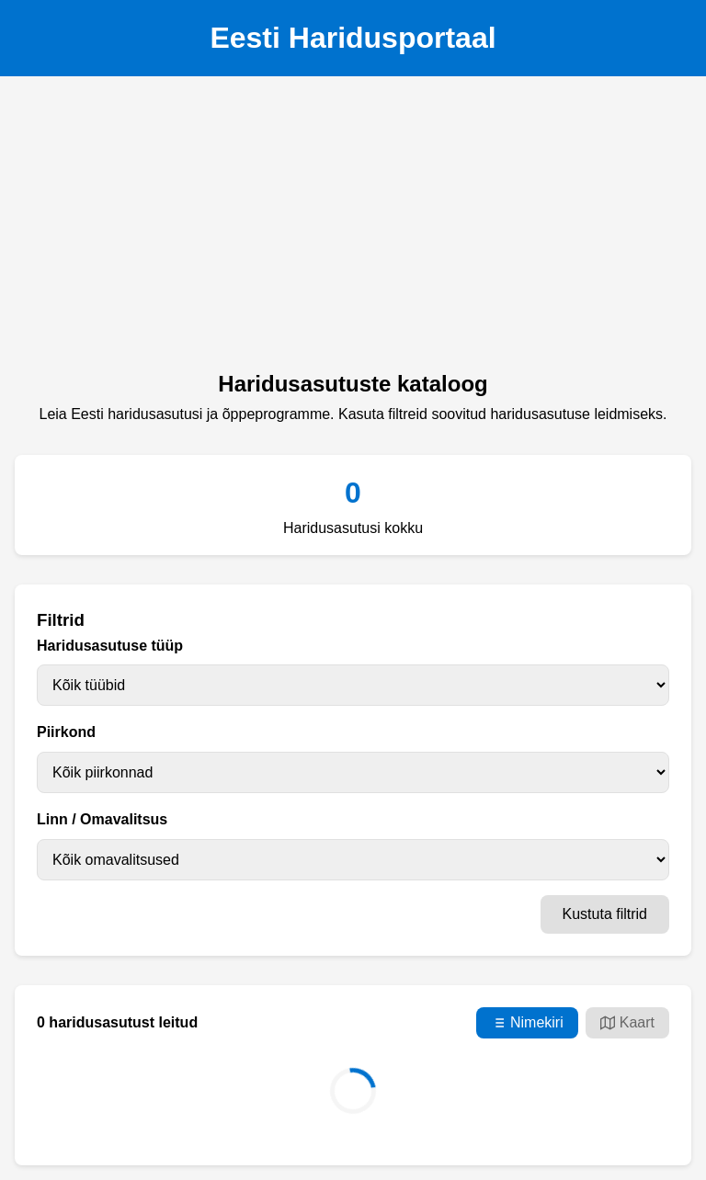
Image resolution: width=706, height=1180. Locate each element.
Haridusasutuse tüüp (110, 645)
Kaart (627, 1023)
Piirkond (66, 732)
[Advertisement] (353, 228)
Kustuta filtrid (605, 914)
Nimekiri (527, 1023)
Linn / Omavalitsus (102, 819)
